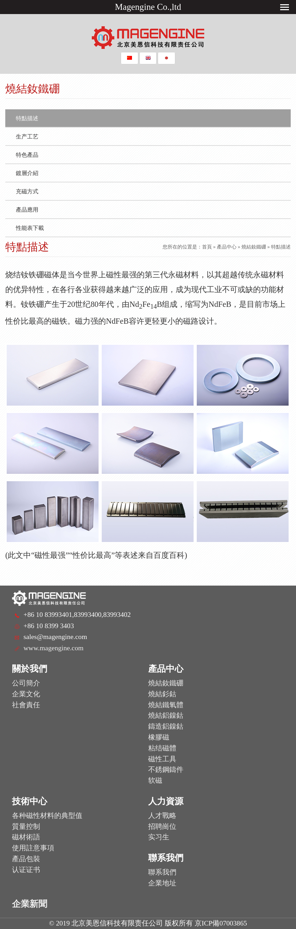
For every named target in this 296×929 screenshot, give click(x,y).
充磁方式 (27, 191)
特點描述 (27, 118)
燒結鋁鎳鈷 (165, 715)
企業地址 (162, 883)
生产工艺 (27, 137)
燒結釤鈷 (162, 694)
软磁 (155, 780)
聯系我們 (162, 872)
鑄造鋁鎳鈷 (165, 726)
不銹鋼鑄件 (165, 769)
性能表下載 (30, 228)
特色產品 (27, 155)
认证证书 (26, 869)
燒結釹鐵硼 (253, 247)
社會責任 (26, 705)
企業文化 (26, 694)
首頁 (207, 247)
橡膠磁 (158, 737)
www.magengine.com (54, 648)
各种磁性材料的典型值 (47, 815)
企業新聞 (29, 904)
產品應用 (27, 210)
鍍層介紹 (27, 173)
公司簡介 (26, 683)
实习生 (158, 837)
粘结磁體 (162, 748)
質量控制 (26, 826)
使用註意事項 (33, 848)
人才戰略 (162, 815)
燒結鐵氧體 (165, 705)
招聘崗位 (162, 826)
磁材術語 (26, 837)
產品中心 (227, 247)
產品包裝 (26, 859)
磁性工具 (162, 759)
